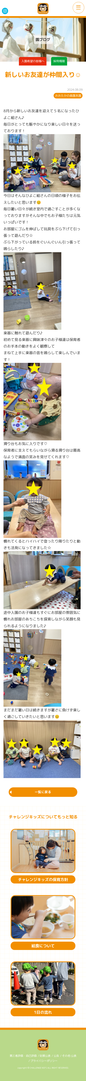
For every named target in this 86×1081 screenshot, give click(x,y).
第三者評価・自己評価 (23, 1056)
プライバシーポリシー (43, 1061)
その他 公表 (69, 1056)
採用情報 (59, 61)
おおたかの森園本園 (68, 96)
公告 (56, 1056)
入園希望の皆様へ (32, 61)
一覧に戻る (43, 792)
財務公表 (45, 1056)
